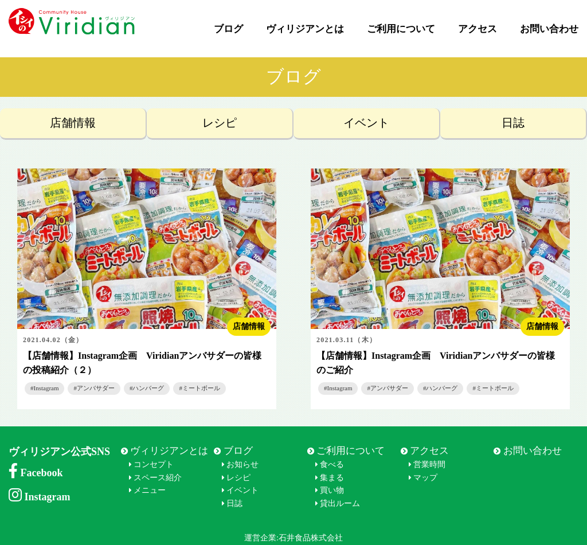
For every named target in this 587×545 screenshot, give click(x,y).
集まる (332, 477)
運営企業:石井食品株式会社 (293, 538)
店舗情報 (73, 123)
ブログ (228, 28)
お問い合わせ (549, 28)
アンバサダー (96, 388)
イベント (366, 123)
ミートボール (201, 388)
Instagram (46, 388)
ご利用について (401, 28)
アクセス (477, 28)
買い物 (332, 490)
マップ (425, 477)
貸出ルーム (340, 503)
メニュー (150, 490)
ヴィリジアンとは (305, 28)
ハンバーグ (148, 388)
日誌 (513, 123)
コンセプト (154, 464)
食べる (332, 464)
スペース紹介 (158, 477)
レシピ (219, 123)
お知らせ (242, 464)
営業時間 (429, 464)
